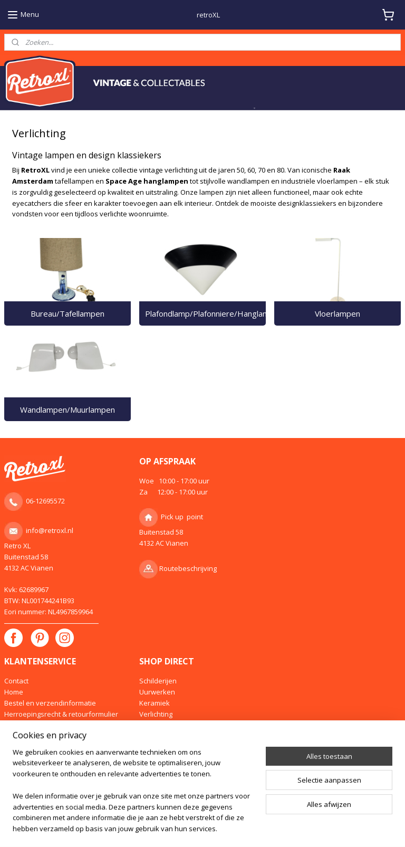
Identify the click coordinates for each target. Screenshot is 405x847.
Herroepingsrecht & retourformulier (61, 714)
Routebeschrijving (188, 568)
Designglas (157, 724)
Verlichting (155, 714)
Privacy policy (25, 746)
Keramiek (154, 703)
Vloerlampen (337, 313)
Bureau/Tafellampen (67, 313)
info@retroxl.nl (49, 530)
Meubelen (155, 735)
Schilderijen (158, 681)
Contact (16, 681)
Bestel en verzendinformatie (50, 703)
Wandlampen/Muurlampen (67, 409)
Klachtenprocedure (35, 758)
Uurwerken (157, 692)
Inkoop (15, 724)
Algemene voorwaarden (43, 735)
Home (13, 692)
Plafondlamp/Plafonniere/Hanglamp (205, 313)
